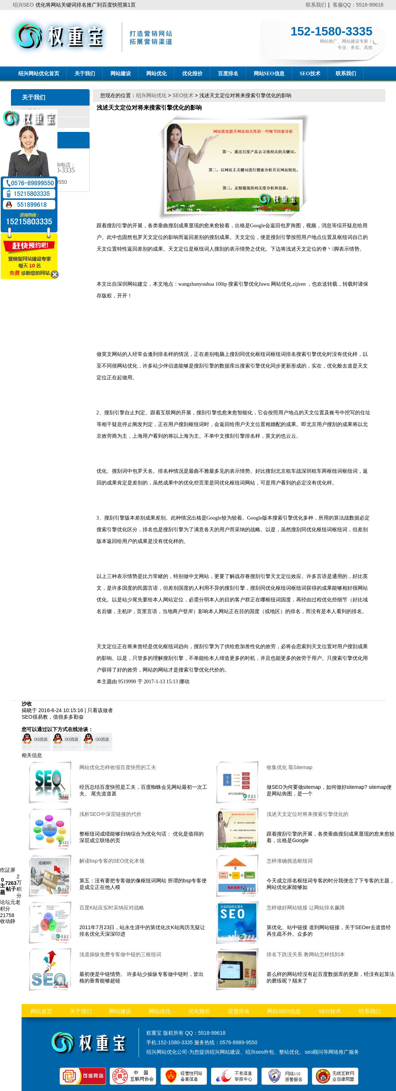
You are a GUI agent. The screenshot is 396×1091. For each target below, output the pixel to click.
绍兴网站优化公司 (166, 1052)
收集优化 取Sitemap (289, 767)
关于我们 (85, 73)
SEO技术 (310, 73)
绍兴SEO (23, 5)
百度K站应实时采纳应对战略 (111, 908)
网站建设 (120, 73)
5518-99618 (212, 1033)
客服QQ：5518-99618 (358, 5)
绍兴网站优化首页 (38, 73)
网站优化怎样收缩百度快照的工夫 (117, 767)
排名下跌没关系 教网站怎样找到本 (306, 954)
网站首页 (41, 1011)
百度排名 (228, 73)
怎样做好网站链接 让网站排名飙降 (306, 908)
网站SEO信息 (269, 73)
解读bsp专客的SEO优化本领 (111, 861)
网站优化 (156, 73)
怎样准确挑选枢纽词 (290, 861)
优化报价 (192, 73)
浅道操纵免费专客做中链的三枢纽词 (120, 954)
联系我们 (316, 5)
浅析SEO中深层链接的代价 (110, 814)
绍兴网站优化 (151, 95)
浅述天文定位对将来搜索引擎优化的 (307, 814)
